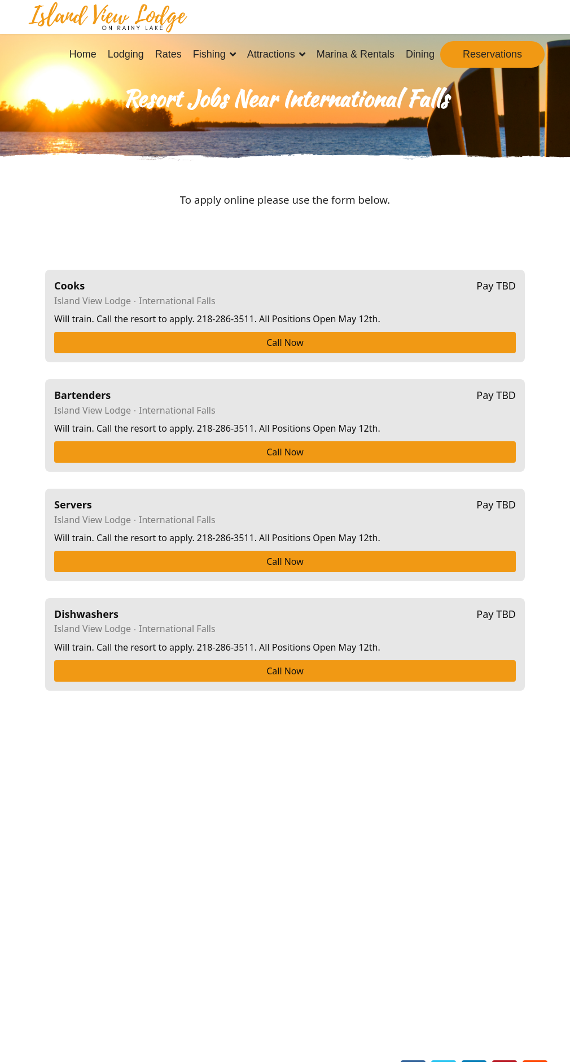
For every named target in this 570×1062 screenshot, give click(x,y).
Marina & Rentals (355, 54)
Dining (420, 54)
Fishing (209, 54)
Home (83, 54)
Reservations (492, 54)
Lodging (126, 54)
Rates (168, 54)
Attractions (271, 54)
